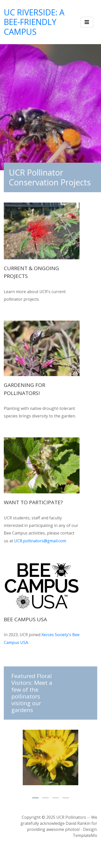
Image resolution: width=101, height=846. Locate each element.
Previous (16, 756)
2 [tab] (45, 797)
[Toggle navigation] (87, 22)
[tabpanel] (50, 757)
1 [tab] (35, 797)
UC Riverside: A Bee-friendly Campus (34, 22)
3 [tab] (55, 797)
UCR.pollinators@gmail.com (40, 541)
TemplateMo (85, 835)
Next (84, 756)
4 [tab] (65, 797)
